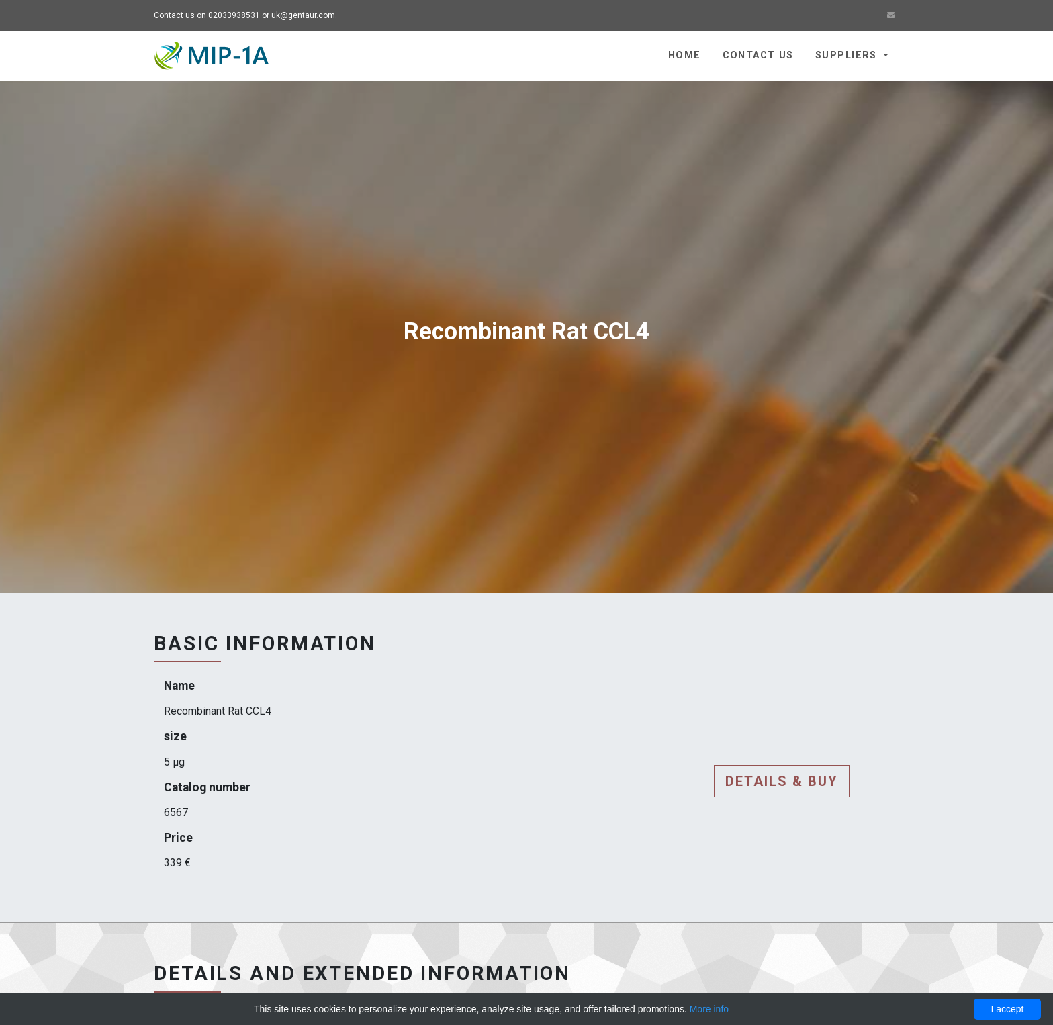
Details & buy (781, 781)
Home (684, 55)
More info (709, 1009)
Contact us (758, 55)
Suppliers (847, 55)
